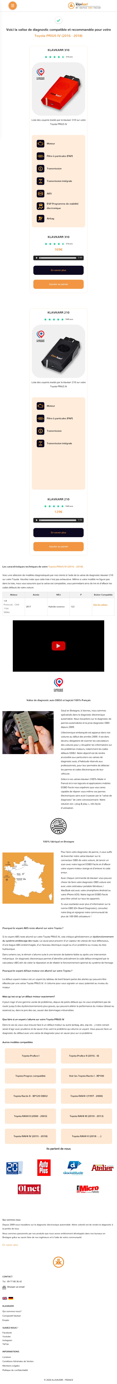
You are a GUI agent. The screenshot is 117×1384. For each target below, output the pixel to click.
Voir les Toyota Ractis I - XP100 (86, 1076)
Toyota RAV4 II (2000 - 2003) (30, 1116)
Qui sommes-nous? (11, 1311)
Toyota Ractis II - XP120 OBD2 (30, 1096)
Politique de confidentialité (15, 1370)
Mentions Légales (11, 1366)
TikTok (5, 1344)
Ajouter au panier (58, 546)
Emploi (5, 1320)
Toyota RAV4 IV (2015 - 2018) (31, 1136)
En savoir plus (58, 532)
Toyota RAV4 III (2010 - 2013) (86, 1116)
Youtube (6, 1337)
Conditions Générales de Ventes (18, 1361)
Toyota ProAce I (30, 1056)
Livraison (6, 1357)
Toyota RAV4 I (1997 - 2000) (86, 1096)
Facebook (7, 1333)
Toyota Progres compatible (30, 1076)
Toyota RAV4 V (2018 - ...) (86, 1136)
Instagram (7, 1340)
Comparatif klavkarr (11, 1316)
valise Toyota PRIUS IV (31, 983)
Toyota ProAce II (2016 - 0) (86, 1056)
